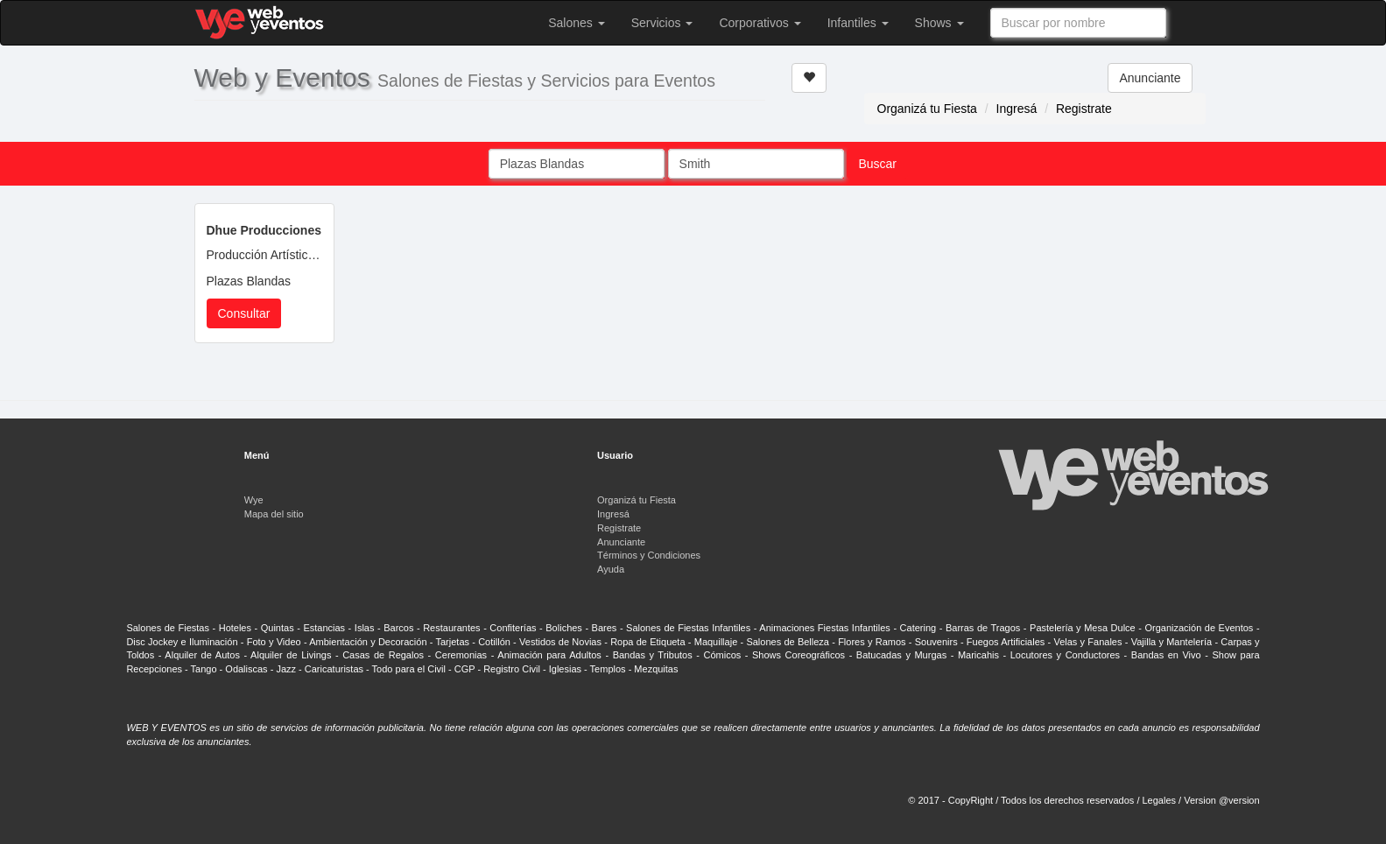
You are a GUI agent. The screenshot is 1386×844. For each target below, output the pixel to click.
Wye (254, 500)
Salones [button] (576, 23)
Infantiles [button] (858, 23)
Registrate (1084, 109)
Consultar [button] (244, 313)
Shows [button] (939, 23)
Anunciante (1149, 78)
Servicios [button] (662, 23)
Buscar (877, 164)
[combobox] (1078, 23)
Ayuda (610, 569)
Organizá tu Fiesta (927, 109)
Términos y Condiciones (648, 555)
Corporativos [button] (759, 23)
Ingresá (1017, 109)
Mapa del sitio (274, 514)
